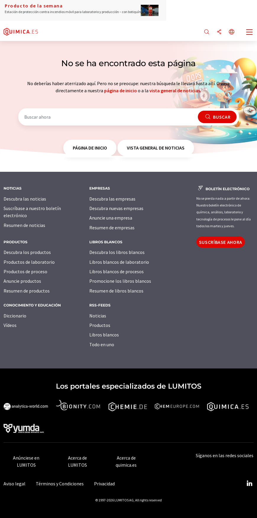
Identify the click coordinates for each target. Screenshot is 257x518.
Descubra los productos (27, 252)
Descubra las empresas (112, 199)
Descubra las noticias (25, 199)
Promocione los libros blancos (120, 281)
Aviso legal (14, 484)
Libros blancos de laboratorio (119, 262)
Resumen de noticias (24, 225)
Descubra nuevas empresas (116, 208)
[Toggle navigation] (249, 32)
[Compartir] (219, 32)
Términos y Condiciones (60, 484)
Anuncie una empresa (110, 218)
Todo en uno (101, 344)
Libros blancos (104, 335)
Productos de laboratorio (29, 262)
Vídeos (10, 325)
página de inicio (120, 90)
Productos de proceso (25, 271)
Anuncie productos (22, 281)
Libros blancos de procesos (116, 271)
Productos (99, 325)
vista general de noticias (174, 90)
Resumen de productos (27, 291)
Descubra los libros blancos (117, 252)
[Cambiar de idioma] (231, 32)
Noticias (97, 316)
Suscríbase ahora (220, 242)
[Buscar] (207, 32)
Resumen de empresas (112, 228)
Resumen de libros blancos (116, 291)
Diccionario (15, 316)
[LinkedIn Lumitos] (249, 484)
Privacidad (104, 484)
